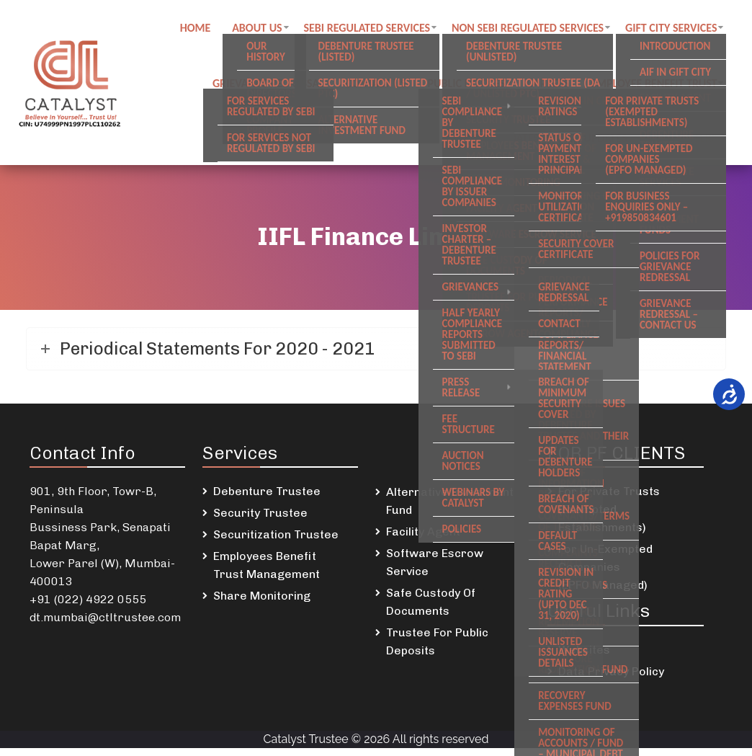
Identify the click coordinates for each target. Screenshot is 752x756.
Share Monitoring (261, 603)
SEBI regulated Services (373, 29)
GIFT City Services (678, 29)
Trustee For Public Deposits (437, 649)
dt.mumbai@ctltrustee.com (105, 625)
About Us (262, 29)
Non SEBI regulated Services (533, 29)
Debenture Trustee (267, 499)
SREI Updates (599, 144)
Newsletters (689, 144)
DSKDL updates (506, 144)
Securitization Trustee (276, 542)
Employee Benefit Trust (660, 87)
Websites (584, 657)
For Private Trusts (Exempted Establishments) (609, 517)
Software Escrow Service (434, 570)
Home (200, 29)
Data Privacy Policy (611, 679)
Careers (554, 87)
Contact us (382, 87)
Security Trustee (260, 521)
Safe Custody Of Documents (430, 610)
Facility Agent (423, 539)
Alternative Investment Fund (450, 509)
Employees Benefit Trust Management (266, 573)
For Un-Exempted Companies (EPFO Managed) (605, 575)
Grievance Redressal (274, 87)
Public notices (472, 87)
